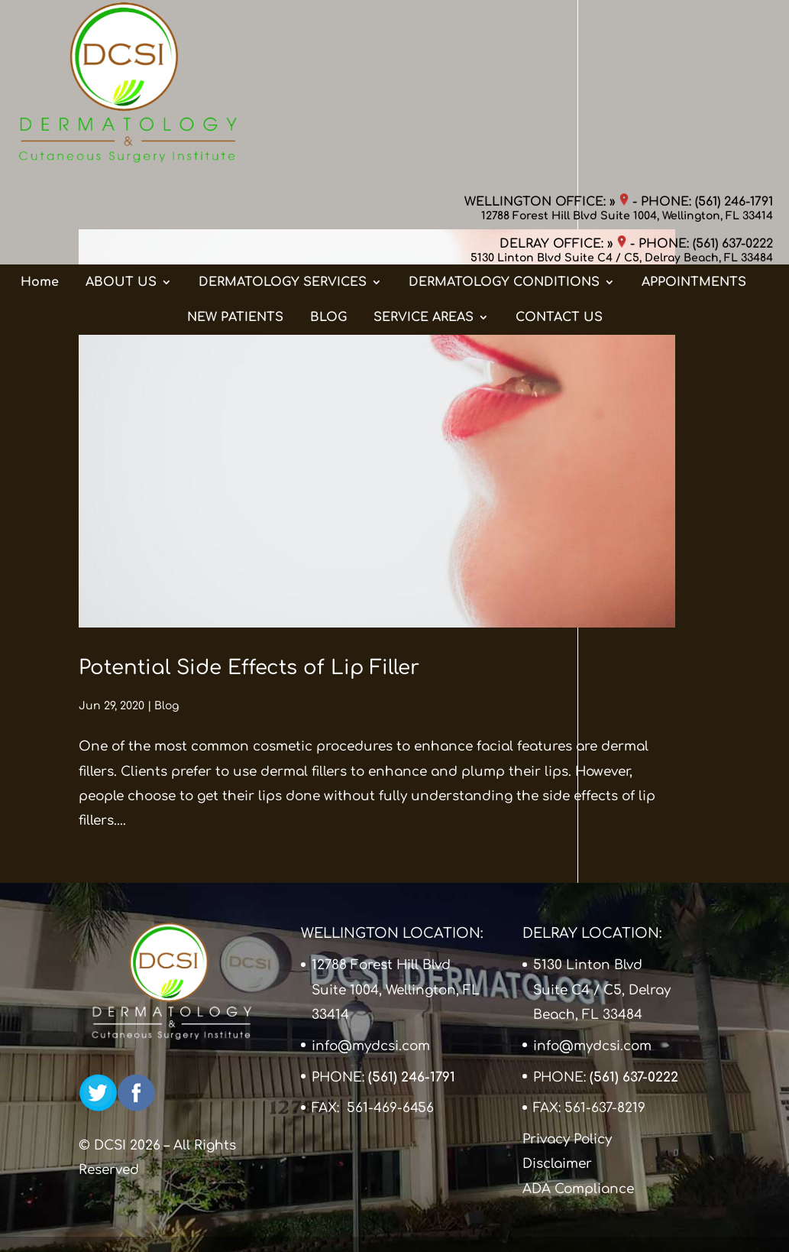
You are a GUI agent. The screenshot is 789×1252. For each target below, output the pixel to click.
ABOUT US (121, 132)
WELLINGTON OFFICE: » (546, 27)
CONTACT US (559, 167)
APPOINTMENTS (694, 132)
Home (40, 132)
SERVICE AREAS (423, 167)
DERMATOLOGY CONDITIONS (504, 132)
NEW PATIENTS (235, 167)
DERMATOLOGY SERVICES (283, 132)
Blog (166, 706)
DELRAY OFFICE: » (563, 69)
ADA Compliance (578, 1189)
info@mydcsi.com (371, 1046)
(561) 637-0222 (733, 69)
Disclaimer (557, 1163)
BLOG (328, 167)
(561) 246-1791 (734, 27)
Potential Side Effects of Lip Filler (249, 668)
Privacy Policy (567, 1139)
